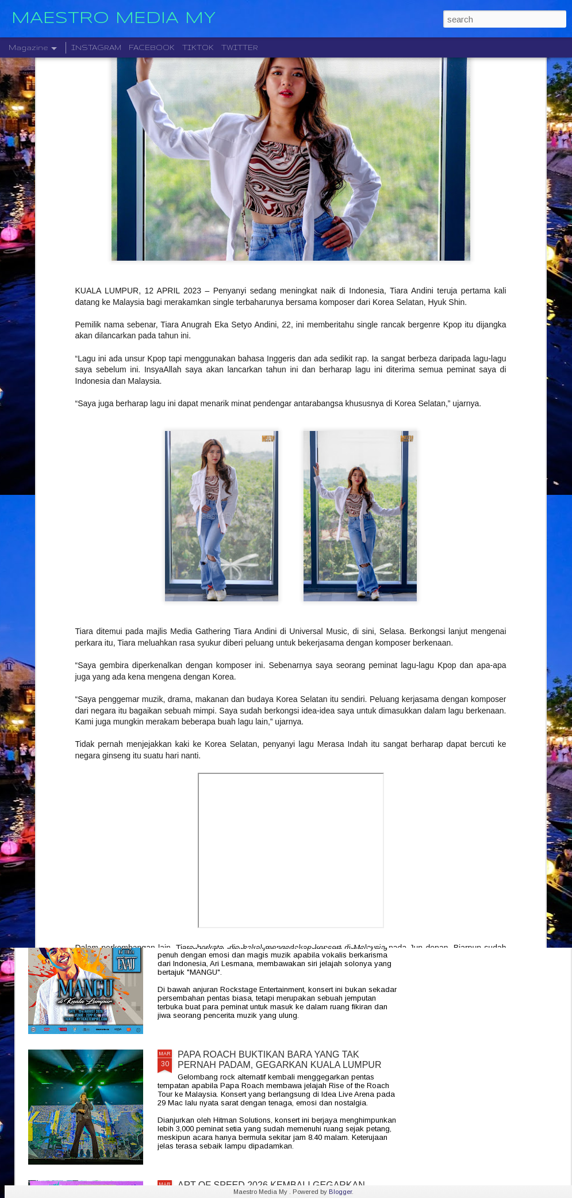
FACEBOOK (152, 47)
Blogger (340, 1191)
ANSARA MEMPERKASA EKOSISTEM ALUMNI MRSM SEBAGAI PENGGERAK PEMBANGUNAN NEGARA (281, 542)
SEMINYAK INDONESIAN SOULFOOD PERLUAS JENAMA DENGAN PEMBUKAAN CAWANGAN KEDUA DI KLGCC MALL (281, 803)
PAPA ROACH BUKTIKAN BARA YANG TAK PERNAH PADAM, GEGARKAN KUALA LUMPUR (279, 1060)
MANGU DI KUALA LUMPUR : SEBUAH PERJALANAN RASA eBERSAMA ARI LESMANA (279, 929)
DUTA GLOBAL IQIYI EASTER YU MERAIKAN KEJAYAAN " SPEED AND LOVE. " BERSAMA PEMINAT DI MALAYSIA (273, 673)
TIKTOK (198, 47)
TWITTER (239, 47)
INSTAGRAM (96, 47)
